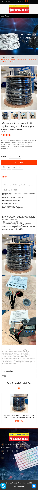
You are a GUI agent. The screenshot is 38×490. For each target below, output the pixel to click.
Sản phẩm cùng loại (19, 383)
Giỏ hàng (24, 1)
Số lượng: (4, 156)
